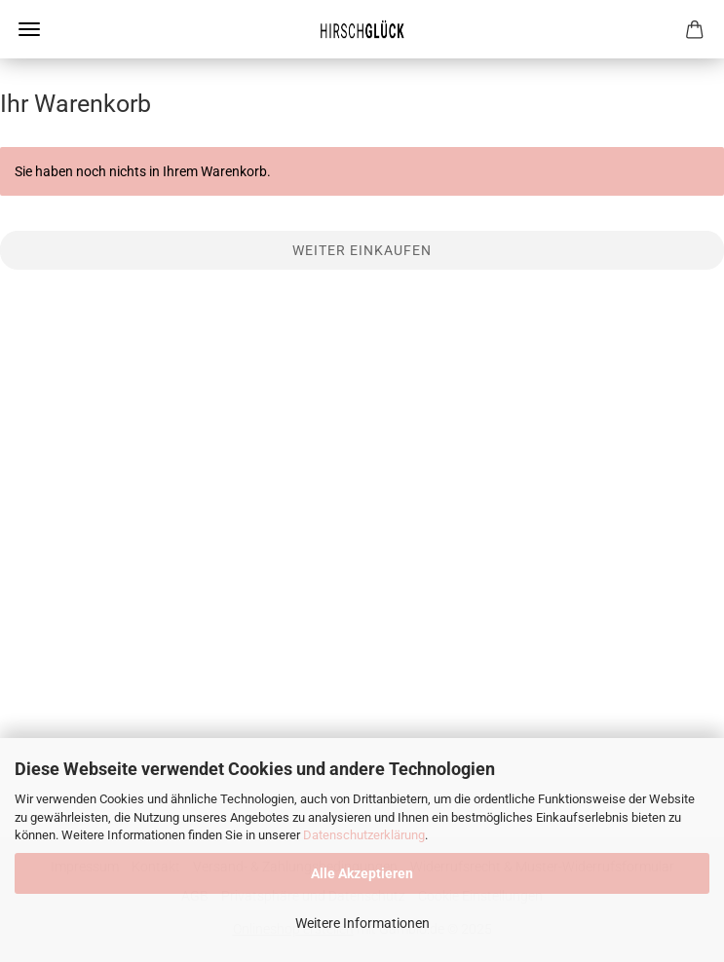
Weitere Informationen (362, 923)
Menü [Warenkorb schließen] (29, 29)
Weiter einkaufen (362, 250)
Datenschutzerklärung (364, 835)
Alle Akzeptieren (362, 873)
